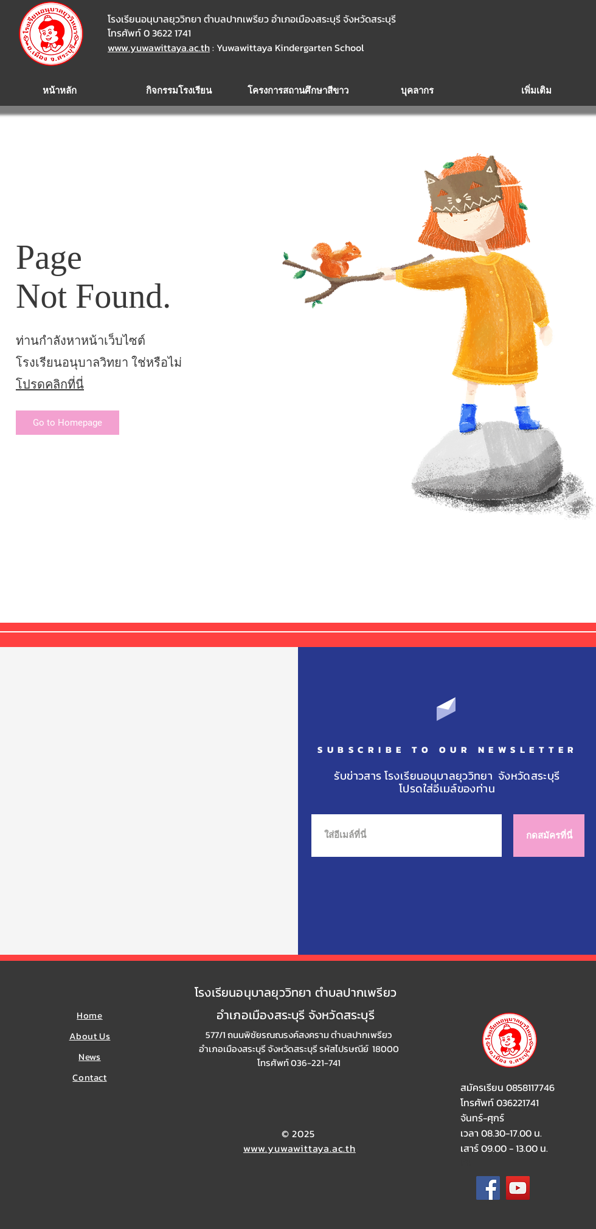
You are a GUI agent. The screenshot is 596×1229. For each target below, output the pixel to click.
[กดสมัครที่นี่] (548, 835)
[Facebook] (488, 1188)
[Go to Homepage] (67, 422)
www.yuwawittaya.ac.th (159, 47)
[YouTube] (518, 1188)
